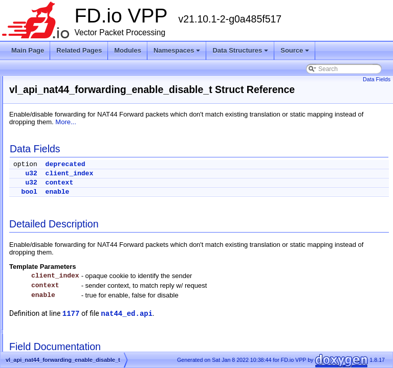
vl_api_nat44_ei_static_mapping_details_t (91, 119)
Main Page (27, 50)
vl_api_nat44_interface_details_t (78, 327)
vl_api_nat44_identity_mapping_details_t (89, 254)
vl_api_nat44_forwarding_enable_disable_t (92, 217)
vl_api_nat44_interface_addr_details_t (86, 303)
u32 (159, 185)
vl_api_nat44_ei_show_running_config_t (88, 106)
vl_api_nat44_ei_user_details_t (76, 143)
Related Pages (79, 50)
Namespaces (177, 50)
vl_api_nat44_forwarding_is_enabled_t (86, 241)
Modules (127, 50)
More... (309, 133)
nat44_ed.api (254, 325)
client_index (197, 185)
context (187, 194)
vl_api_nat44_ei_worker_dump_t (78, 205)
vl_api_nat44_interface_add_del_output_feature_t (101, 290)
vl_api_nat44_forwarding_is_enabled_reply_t (95, 229)
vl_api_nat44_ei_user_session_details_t (88, 168)
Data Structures (240, 50)
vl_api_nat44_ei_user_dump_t (75, 155)
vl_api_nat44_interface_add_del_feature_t (91, 278)
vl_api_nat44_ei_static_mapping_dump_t (89, 131)
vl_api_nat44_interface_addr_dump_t (84, 315)
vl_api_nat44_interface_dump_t (76, 339)
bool (157, 204)
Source (294, 50)
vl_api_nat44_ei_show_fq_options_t (83, 82)
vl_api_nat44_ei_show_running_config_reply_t (97, 94)
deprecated (193, 176)
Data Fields (376, 79)
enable (185, 204)
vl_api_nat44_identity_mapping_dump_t (88, 266)
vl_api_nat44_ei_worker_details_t (79, 192)
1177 (199, 325)
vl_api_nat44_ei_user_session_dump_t (87, 180)
